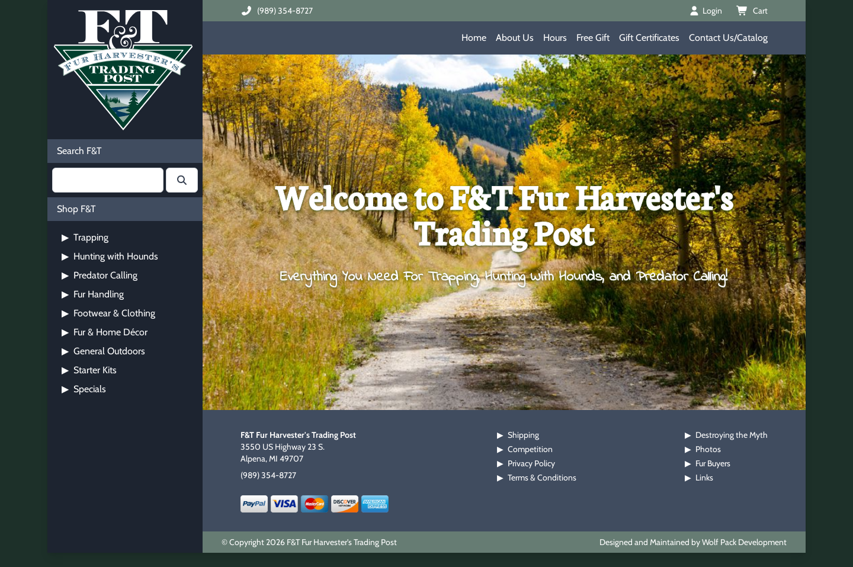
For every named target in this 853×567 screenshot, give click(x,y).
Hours (555, 37)
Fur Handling (93, 294)
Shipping (523, 435)
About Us (515, 37)
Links (704, 477)
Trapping (85, 237)
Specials (84, 389)
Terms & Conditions (542, 477)
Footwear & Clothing (108, 313)
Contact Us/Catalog (728, 37)
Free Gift (593, 37)
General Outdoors (103, 351)
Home (473, 37)
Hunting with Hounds (110, 256)
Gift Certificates (649, 37)
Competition (530, 449)
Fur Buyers (712, 463)
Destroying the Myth (731, 435)
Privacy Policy (531, 463)
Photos (708, 449)
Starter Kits (89, 370)
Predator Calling (99, 275)
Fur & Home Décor (104, 332)
